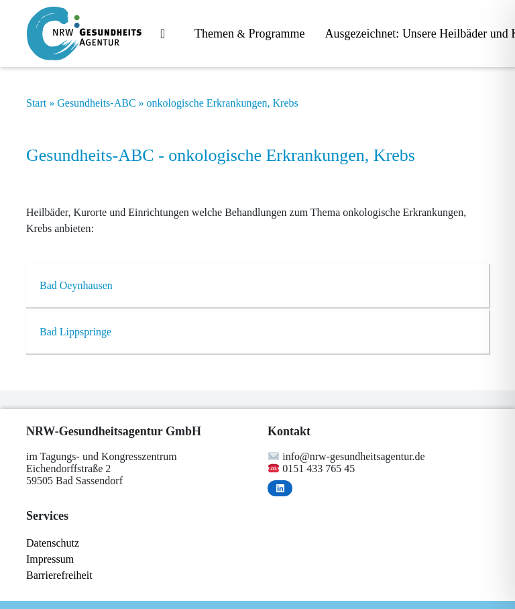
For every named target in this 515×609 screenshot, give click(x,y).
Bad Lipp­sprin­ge (75, 331)
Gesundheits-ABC (96, 103)
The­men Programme (249, 33)
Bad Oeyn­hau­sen (76, 285)
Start (36, 103)
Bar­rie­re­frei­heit (59, 575)
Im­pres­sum (50, 559)
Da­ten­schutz (52, 543)
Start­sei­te (167, 34)
